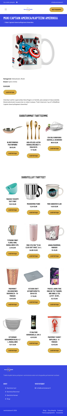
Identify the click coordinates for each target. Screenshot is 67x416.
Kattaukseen (16, 79)
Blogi (8, 399)
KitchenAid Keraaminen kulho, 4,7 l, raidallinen (12, 339)
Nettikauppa (56, 9)
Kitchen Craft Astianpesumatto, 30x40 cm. (33, 291)
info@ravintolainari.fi (57, 2)
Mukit (23, 79)
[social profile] (17, 2)
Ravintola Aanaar (12, 395)
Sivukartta (59, 413)
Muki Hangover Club (54, 204)
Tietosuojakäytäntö (48, 413)
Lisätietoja (10, 92)
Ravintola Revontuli (13, 392)
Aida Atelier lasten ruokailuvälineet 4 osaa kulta (33, 144)
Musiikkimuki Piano (33, 204)
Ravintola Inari (11, 388)
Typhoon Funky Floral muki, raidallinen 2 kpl (12, 242)
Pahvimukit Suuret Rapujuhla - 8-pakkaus (54, 339)
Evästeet (60, 410)
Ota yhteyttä (52, 410)
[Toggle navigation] (5, 9)
